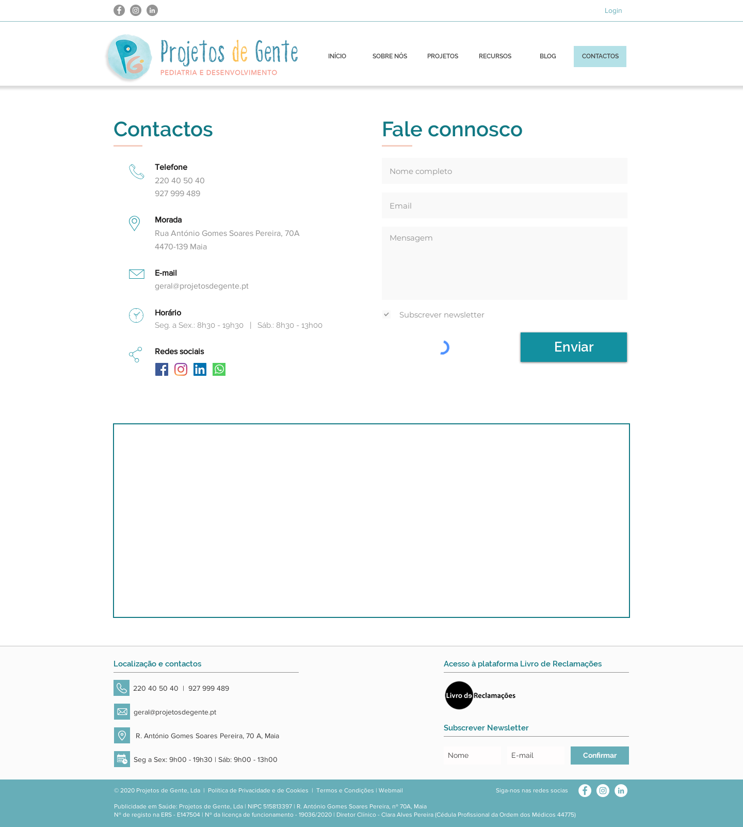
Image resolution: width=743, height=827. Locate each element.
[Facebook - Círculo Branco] (584, 790)
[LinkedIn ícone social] (199, 369)
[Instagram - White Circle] (602, 790)
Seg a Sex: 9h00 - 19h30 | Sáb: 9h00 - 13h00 (206, 759)
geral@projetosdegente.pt (202, 285)
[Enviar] (574, 347)
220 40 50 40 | (160, 688)
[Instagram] (180, 369)
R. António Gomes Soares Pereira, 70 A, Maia (206, 735)
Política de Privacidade (239, 790)
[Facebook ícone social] (161, 369)
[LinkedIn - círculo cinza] (152, 10)
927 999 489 (208, 688)
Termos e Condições (345, 790)
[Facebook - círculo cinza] (119, 10)
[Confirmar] (600, 755)
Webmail (391, 790)
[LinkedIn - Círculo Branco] (621, 790)
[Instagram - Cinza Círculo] (135, 10)
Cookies (297, 790)
